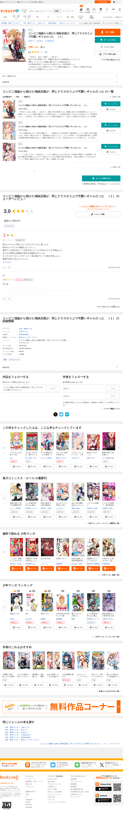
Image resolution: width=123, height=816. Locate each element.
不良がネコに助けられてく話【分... (108, 561)
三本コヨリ (75, 458)
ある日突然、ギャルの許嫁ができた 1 (53, 676)
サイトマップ (75, 797)
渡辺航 (43, 619)
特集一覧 (28, 784)
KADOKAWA (23, 334)
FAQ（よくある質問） (55, 792)
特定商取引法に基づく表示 (79, 792)
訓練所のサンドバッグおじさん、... (93, 561)
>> (101, 171)
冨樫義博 (59, 619)
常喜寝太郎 (106, 564)
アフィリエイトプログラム (57, 802)
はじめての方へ (108, 17)
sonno (19, 564)
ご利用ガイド (119, 17)
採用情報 (73, 784)
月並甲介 (90, 508)
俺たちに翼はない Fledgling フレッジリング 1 (113, 676)
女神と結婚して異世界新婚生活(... (77, 561)
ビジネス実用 (81, 17)
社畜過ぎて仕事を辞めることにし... (31, 561)
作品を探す (51, 781)
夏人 (8, 235)
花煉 (73, 508)
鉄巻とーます (60, 458)
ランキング (29, 787)
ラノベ (59, 17)
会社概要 (73, 779)
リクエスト (51, 799)
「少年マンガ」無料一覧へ (110, 575)
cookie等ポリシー (76, 794)
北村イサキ (91, 458)
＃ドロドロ (9, 226)
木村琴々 (44, 508)
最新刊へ (27, 97)
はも (11, 458)
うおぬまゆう (50, 41)
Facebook (28, 807)
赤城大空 (114, 619)
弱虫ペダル (45, 614)
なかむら (40, 41)
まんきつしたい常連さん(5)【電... (62, 505)
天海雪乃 (19, 508)
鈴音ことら (98, 508)
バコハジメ (44, 564)
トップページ (30, 779)
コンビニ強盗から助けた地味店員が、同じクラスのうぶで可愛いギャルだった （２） (53, 126)
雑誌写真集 (91, 17)
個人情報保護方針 (76, 789)
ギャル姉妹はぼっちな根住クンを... (46, 455)
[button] (16, 466)
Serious (113, 458)
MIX (26, 614)
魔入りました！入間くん (77, 615)
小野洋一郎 (106, 619)
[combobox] (41, 11)
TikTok (27, 802)
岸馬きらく (82, 564)
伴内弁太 (37, 458)
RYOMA (28, 508)
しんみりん (60, 508)
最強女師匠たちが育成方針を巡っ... (108, 616)
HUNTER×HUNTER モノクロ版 (63, 615)
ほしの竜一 (29, 458)
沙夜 (49, 508)
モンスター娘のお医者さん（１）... (62, 455)
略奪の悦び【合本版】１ (108, 454)
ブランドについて (76, 781)
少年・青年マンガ (16, 17)
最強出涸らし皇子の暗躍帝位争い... (16, 505)
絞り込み (24, 11)
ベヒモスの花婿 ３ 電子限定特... (109, 504)
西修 (73, 619)
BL (38, 17)
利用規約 (73, 787)
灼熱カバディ (61, 559)
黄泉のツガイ (15, 614)
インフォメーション (54, 794)
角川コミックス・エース (28, 337)
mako (77, 508)
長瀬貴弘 (97, 564)
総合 (5, 17)
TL (48, 17)
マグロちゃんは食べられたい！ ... (16, 455)
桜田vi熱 (90, 564)
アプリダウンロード (54, 784)
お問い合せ (51, 797)
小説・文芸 (70, 17)
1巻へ (18, 97)
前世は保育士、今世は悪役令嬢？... (46, 505)
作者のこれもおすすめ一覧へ (109, 691)
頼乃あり (13, 564)
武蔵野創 (59, 564)
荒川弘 (12, 619)
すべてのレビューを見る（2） (109, 307)
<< (22, 171)
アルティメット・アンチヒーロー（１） (83, 676)
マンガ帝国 (106, 458)
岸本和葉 (28, 564)
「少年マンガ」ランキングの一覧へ (107, 637)
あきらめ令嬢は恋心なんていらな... (77, 505)
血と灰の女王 (46, 559)
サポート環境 (52, 789)
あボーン (32, 41)
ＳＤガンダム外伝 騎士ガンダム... (31, 455)
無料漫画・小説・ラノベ (33, 781)
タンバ (12, 508)
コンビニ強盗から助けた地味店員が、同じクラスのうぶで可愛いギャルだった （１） (53, 105)
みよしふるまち (38, 564)
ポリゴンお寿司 (46, 458)
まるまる (74, 564)
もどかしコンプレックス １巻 (77, 454)
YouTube (28, 805)
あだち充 (28, 619)
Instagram (28, 799)
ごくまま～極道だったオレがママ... (16, 561)
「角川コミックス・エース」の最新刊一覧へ (103, 523)
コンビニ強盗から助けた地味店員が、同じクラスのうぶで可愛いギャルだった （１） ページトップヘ (80, 744)
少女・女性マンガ (27, 17)
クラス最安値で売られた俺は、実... (31, 505)
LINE (27, 794)
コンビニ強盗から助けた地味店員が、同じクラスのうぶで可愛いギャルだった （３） (53, 148)
